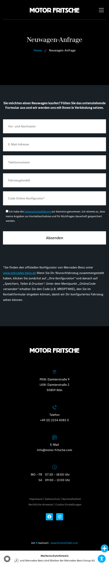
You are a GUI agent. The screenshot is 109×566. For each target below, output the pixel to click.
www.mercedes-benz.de (19, 273)
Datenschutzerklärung (37, 211)
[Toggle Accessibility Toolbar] (101, 558)
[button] (7, 559)
